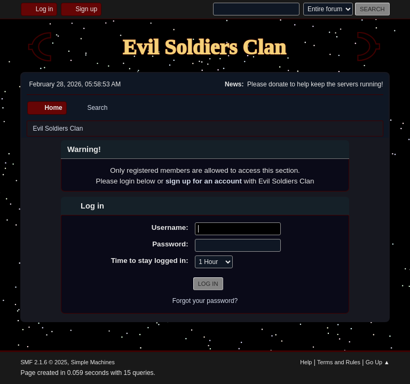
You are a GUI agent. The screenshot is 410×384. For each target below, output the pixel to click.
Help (306, 362)
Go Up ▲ (378, 362)
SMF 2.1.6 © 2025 (43, 362)
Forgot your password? (205, 301)
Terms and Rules (338, 362)
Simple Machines (93, 362)
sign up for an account (203, 181)
